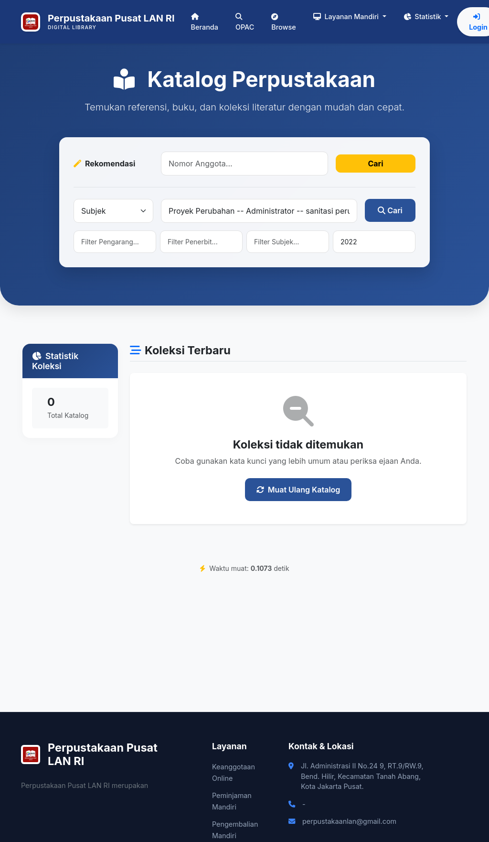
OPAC (244, 22)
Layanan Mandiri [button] (347, 16)
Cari (375, 163)
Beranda (204, 22)
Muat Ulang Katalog (298, 489)
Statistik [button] (423, 16)
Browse (283, 22)
